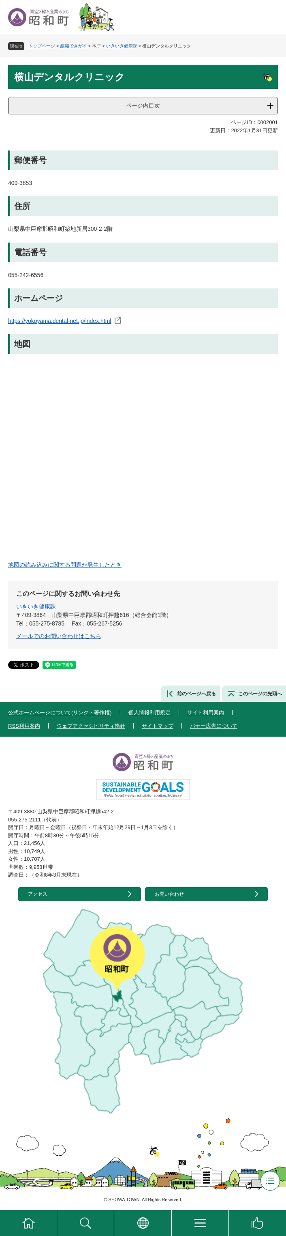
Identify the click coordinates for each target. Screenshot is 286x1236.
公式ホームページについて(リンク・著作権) (60, 712)
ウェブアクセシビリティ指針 (91, 726)
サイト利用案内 (205, 712)
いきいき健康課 (121, 45)
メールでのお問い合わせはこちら (58, 636)
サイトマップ (157, 726)
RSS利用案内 (24, 726)
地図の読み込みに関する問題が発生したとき (65, 564)
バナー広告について (213, 726)
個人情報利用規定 (149, 712)
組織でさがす (73, 45)
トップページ (41, 45)
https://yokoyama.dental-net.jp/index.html (59, 321)
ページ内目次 (143, 105)
